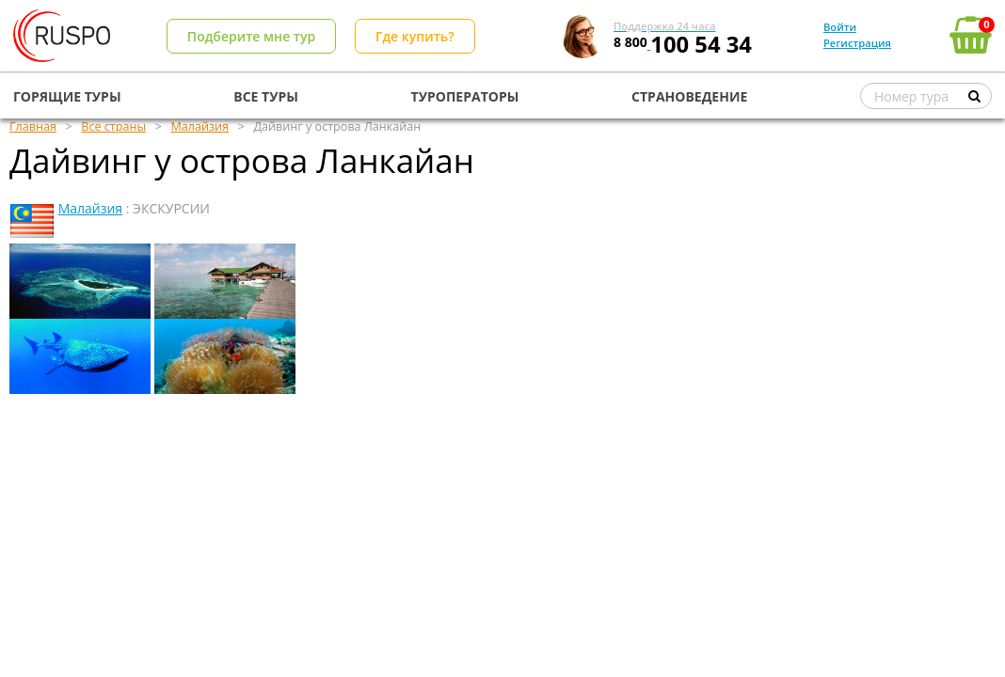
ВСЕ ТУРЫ (265, 96)
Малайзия (90, 208)
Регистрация (857, 43)
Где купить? (415, 36)
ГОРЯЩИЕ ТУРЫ (67, 96)
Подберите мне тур (251, 36)
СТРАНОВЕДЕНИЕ (689, 96)
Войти (839, 27)
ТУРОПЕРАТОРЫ (465, 96)
